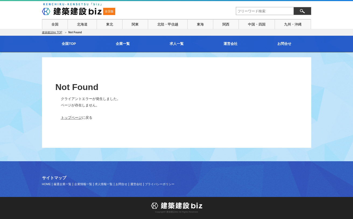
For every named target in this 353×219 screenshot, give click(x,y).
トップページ (71, 118)
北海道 (82, 24)
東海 (200, 24)
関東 (135, 24)
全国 (54, 24)
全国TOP (69, 44)
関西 (225, 24)
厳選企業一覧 (62, 184)
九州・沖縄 (293, 24)
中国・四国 (256, 24)
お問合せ (284, 44)
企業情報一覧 (83, 184)
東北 (109, 24)
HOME (46, 184)
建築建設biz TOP (52, 32)
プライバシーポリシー (159, 184)
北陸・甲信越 (167, 24)
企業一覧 (123, 44)
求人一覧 (177, 44)
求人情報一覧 (104, 184)
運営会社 (230, 44)
